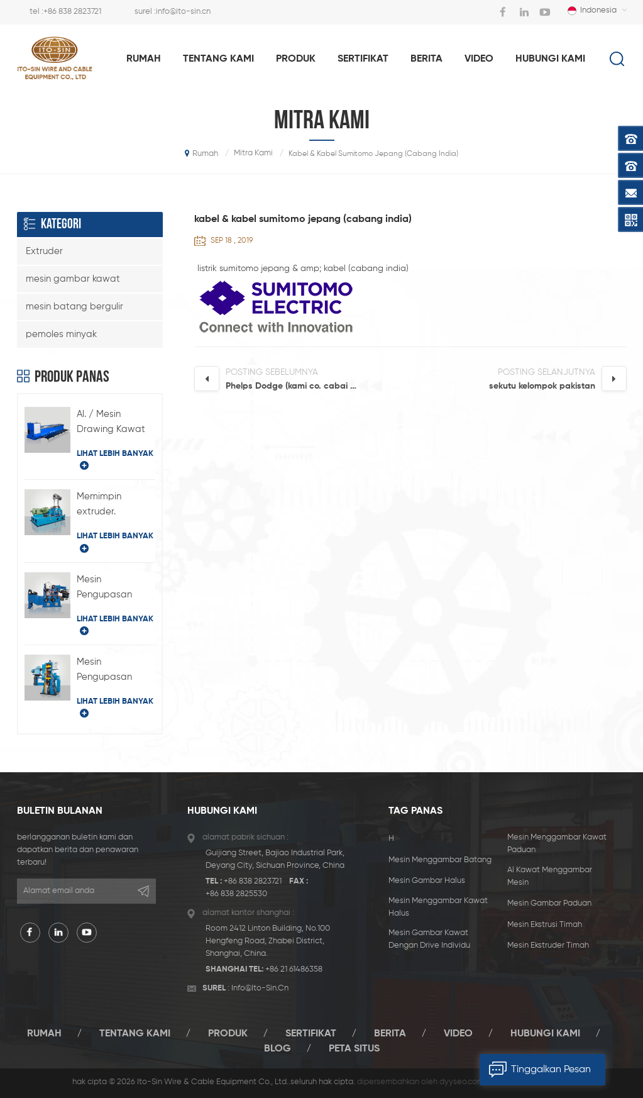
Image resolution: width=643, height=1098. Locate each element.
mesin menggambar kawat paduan (557, 843)
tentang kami (218, 59)
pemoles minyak (61, 334)
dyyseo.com (461, 1082)
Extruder (44, 251)
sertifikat (363, 59)
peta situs (354, 1049)
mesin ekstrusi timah (544, 925)
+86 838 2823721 (72, 12)
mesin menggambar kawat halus (438, 907)
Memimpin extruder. (99, 504)
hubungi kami (550, 59)
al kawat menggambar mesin (549, 876)
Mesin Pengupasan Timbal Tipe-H (108, 671)
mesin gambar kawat (73, 279)
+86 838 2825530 (236, 894)
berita (426, 59)
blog (277, 1049)
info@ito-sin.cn (183, 12)
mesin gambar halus (426, 881)
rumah (143, 59)
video (478, 59)
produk (296, 59)
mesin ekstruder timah (548, 945)
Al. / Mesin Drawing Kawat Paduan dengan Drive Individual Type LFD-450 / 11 (116, 423)
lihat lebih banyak (115, 460)
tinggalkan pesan (535, 1069)
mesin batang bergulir (74, 306)
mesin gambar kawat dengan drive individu (429, 939)
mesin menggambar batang (440, 860)
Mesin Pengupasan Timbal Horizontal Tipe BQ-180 (115, 588)
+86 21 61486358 (293, 969)
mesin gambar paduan (549, 903)
